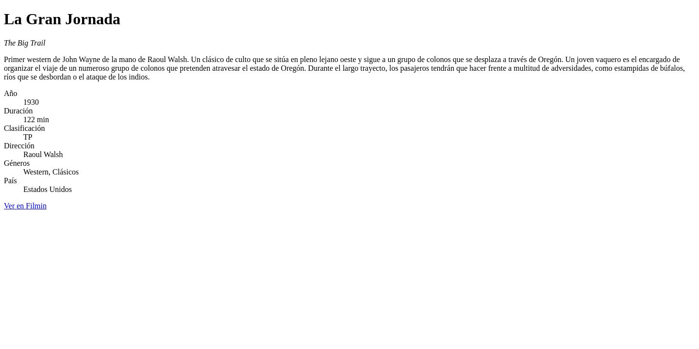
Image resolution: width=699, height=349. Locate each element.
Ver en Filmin (25, 206)
